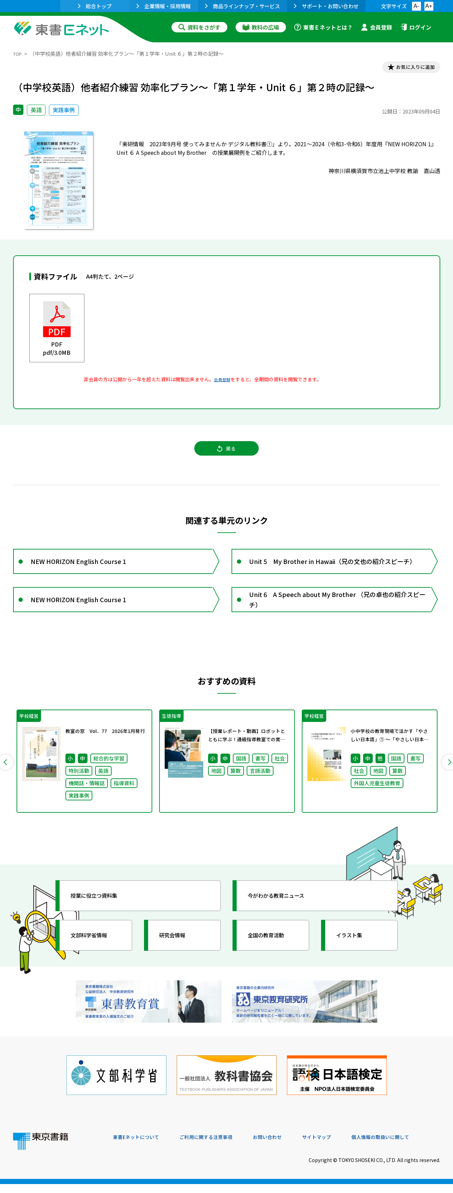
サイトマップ (337, 1146)
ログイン (415, 27)
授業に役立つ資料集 (101, 915)
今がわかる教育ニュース (284, 915)
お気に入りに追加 (410, 68)
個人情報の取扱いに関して (407, 1146)
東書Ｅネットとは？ (323, 27)
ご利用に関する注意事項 (216, 1146)
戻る (227, 454)
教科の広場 (261, 27)
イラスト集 (354, 954)
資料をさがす (199, 27)
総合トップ (95, 6)
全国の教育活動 (272, 954)
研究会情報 (177, 954)
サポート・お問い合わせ (326, 6)
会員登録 (376, 27)
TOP (18, 53)
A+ (428, 6)
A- (416, 6)
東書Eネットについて (139, 1146)
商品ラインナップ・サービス (242, 6)
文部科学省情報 (95, 954)
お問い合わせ (283, 1146)
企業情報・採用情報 (163, 6)
